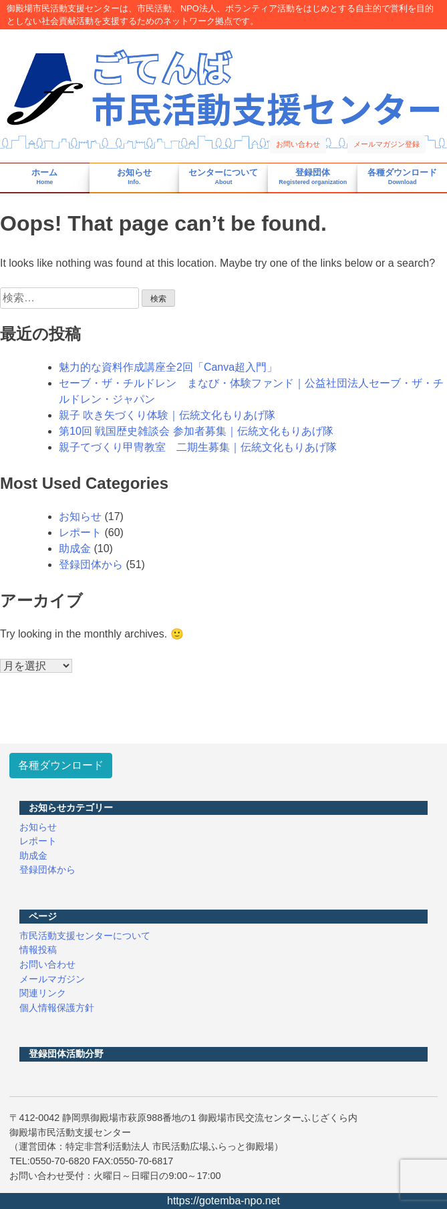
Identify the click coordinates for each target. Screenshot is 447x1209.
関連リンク (42, 993)
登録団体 (313, 177)
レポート (80, 532)
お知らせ (134, 177)
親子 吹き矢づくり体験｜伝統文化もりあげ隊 (167, 415)
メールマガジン (52, 979)
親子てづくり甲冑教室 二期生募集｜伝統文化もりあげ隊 (198, 447)
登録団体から (91, 564)
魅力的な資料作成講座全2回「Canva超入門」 (168, 367)
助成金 (75, 548)
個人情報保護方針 (56, 1007)
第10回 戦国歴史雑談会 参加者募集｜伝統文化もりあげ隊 (196, 431)
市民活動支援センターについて (84, 935)
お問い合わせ (298, 144)
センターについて (223, 177)
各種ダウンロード (402, 177)
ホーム (44, 177)
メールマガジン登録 (386, 144)
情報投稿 (38, 949)
